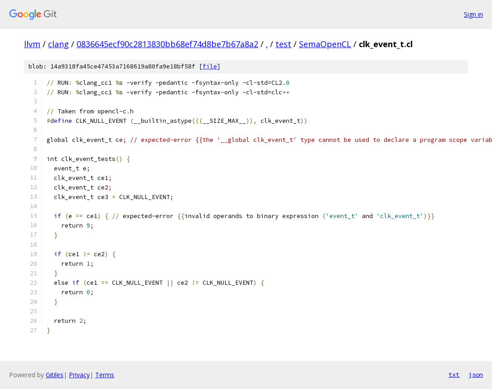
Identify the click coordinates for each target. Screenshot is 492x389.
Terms (104, 374)
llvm (32, 44)
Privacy (79, 374)
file (210, 66)
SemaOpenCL (325, 44)
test (283, 44)
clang (58, 44)
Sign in (473, 14)
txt (454, 374)
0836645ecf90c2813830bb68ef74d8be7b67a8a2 (167, 44)
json (475, 374)
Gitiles (54, 374)
